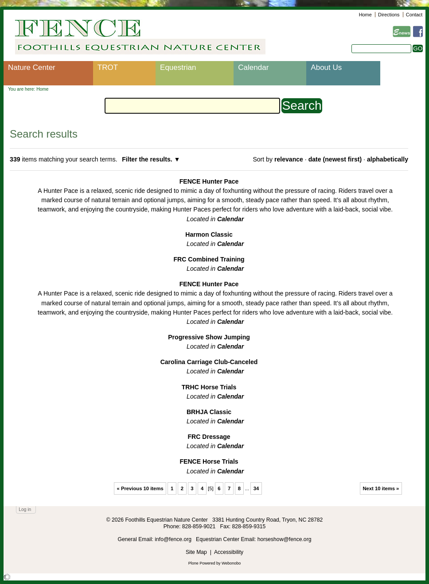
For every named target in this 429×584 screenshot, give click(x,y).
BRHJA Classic (209, 411)
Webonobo (231, 563)
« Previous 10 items (140, 488)
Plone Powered (201, 563)
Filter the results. (148, 159)
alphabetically (387, 159)
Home (365, 14)
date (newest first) (335, 159)
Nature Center (31, 67)
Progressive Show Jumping (209, 337)
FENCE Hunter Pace (209, 181)
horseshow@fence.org (284, 539)
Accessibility (228, 552)
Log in (25, 509)
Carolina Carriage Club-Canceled (209, 361)
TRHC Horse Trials (209, 387)
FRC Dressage (208, 436)
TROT (108, 67)
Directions (388, 14)
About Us (326, 67)
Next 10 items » (381, 488)
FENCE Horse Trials (208, 461)
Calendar (253, 67)
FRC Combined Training (208, 259)
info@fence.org (174, 539)
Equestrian (178, 67)
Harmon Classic (208, 234)
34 (256, 488)
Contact (414, 14)
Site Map (196, 552)
